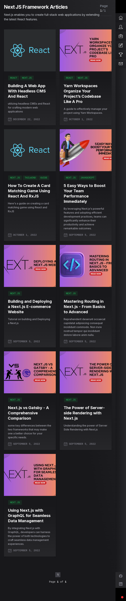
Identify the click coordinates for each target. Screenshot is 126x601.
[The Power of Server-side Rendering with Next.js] (86, 372)
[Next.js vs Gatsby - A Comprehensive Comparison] (30, 372)
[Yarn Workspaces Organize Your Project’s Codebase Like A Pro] (86, 50)
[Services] (121, 36)
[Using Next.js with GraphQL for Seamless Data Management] (30, 475)
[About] (121, 27)
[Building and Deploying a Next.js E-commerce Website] (30, 266)
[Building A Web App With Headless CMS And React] (30, 50)
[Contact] (121, 63)
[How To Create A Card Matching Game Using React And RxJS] (30, 150)
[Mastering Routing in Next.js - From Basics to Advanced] (86, 266)
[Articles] (121, 45)
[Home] (121, 17)
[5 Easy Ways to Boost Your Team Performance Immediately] (86, 150)
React (13, 78)
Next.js (27, 78)
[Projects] (121, 54)
